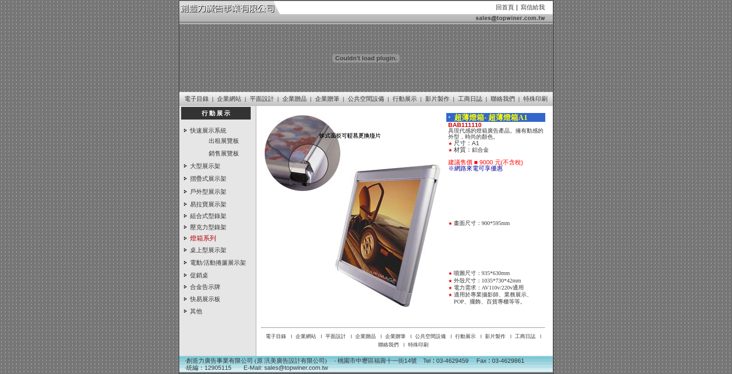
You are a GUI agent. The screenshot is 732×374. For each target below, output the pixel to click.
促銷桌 (199, 275)
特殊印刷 (535, 98)
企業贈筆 (327, 98)
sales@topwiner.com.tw (296, 367)
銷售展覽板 (224, 153)
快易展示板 (205, 299)
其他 (196, 311)
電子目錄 (196, 98)
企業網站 (229, 98)
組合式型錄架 (208, 215)
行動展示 (405, 98)
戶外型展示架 (208, 191)
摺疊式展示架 (208, 178)
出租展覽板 (224, 140)
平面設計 (262, 98)
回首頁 (505, 7)
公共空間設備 (366, 98)
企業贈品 (294, 98)
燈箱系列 (203, 238)
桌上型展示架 (208, 250)
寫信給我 (533, 7)
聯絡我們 (503, 98)
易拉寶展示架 (208, 204)
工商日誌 (470, 98)
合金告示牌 (205, 286)
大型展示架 (205, 165)
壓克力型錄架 (208, 227)
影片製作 (437, 98)
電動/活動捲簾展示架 (218, 262)
